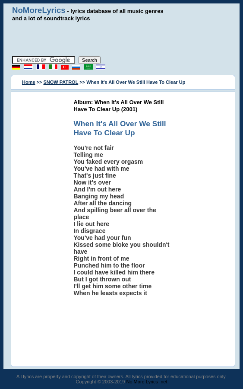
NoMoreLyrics (39, 10)
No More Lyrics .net (146, 381)
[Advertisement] (122, 39)
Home (28, 82)
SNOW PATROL (61, 82)
